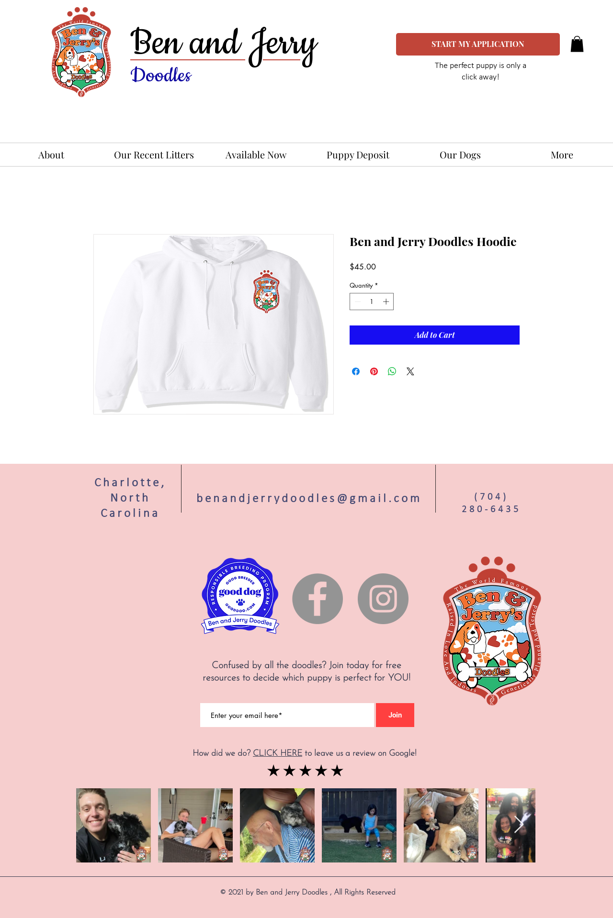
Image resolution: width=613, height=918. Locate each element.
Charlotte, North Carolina (130, 497)
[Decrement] (357, 301)
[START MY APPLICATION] (478, 44)
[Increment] (387, 301)
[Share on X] (410, 371)
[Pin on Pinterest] (374, 371)
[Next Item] (518, 825)
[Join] (395, 715)
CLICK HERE (277, 753)
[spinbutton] (372, 301)
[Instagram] (383, 598)
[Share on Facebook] (356, 371)
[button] (577, 44)
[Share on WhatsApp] (392, 371)
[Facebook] (317, 598)
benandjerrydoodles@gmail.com (309, 498)
